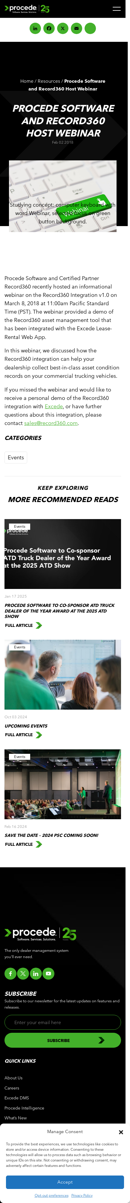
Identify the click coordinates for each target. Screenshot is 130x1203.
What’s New (15, 1118)
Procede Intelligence (24, 1108)
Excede (54, 406)
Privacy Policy (82, 1195)
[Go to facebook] (10, 974)
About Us (13, 1078)
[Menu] (117, 9)
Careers (11, 1088)
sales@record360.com (51, 423)
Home (26, 81)
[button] (121, 1132)
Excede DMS (16, 1098)
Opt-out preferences (51, 1195)
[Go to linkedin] (36, 974)
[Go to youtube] (48, 974)
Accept (65, 1182)
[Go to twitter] (23, 974)
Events (16, 457)
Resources (49, 81)
